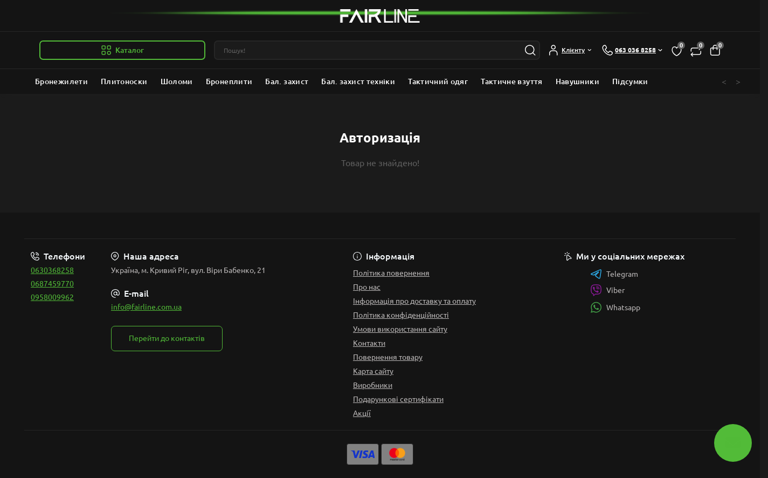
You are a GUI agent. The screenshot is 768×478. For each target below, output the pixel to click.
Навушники (577, 81)
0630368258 (52, 270)
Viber (607, 290)
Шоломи (177, 81)
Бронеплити (229, 81)
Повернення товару (388, 357)
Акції (362, 413)
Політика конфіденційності (401, 315)
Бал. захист (286, 81)
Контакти (369, 343)
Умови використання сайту (400, 329)
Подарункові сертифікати (398, 399)
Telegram (614, 274)
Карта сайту (373, 371)
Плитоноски (124, 81)
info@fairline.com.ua (146, 307)
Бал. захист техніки (358, 81)
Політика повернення (391, 273)
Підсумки (630, 81)
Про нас (366, 287)
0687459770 (52, 283)
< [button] (724, 81)
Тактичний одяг (438, 81)
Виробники (372, 385)
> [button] (738, 81)
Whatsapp (615, 307)
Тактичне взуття (511, 81)
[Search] (530, 50)
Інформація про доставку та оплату (414, 301)
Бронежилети (61, 81)
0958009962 (52, 297)
